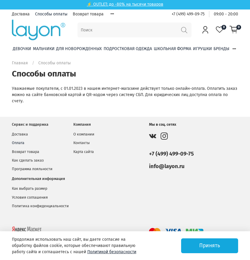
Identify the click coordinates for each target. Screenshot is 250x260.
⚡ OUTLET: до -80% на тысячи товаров (125, 4)
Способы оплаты (51, 14)
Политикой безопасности (111, 251)
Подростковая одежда (128, 48)
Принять (209, 246)
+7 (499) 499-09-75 (188, 14)
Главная (20, 63)
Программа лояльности (32, 169)
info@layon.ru (166, 166)
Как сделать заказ (28, 160)
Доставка (21, 14)
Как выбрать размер (29, 188)
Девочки (22, 48)
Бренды (221, 48)
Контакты (81, 143)
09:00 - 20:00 (226, 14)
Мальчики (44, 48)
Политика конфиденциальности (40, 206)
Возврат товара (88, 14)
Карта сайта (83, 151)
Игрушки (202, 48)
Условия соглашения (30, 197)
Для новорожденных (79, 48)
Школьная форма (172, 48)
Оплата (18, 143)
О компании (83, 134)
